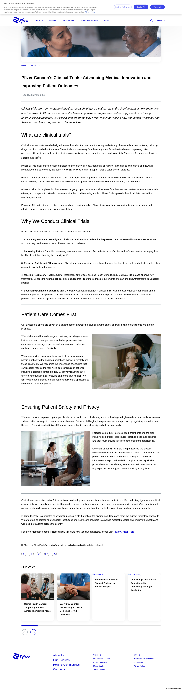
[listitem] (145, 21)
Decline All (141, 7)
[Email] (46, 554)
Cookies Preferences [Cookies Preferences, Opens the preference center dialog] (122, 7)
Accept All (157, 7)
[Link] (54, 554)
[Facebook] (31, 554)
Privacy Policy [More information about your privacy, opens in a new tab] (90, 12)
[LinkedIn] (39, 554)
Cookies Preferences (173, 689)
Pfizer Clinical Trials (124, 531)
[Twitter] (23, 554)
